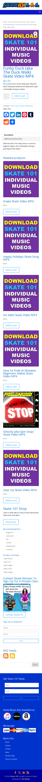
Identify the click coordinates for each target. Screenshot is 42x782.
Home (5, 22)
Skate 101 (14, 776)
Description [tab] (8, 135)
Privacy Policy (10, 756)
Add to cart (20, 95)
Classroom (10, 536)
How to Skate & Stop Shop (16, 22)
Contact (8, 749)
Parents (9, 543)
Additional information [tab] (13, 139)
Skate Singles (8, 572)
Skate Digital (8, 565)
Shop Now (11, 521)
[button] (35, 33)
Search (35, 665)
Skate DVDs (8, 569)
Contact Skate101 (14, 614)
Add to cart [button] (11, 211)
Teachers (9, 549)
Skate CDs (7, 562)
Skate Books (8, 558)
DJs (7, 539)
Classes (7, 745)
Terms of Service (11, 759)
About (7, 742)
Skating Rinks (10, 546)
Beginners (9, 532)
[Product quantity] (6, 96)
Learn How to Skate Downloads (21, 106)
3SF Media (26, 779)
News (7, 752)
